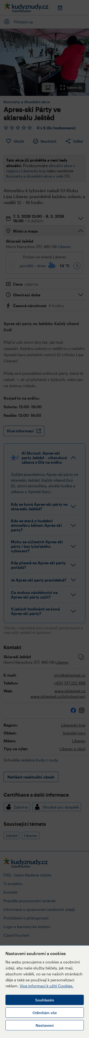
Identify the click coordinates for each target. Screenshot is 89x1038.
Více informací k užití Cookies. (47, 986)
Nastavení (45, 1025)
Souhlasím (44, 1000)
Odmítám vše (45, 1012)
